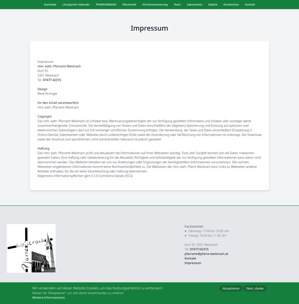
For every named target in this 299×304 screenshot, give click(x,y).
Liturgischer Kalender (76, 4)
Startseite (50, 4)
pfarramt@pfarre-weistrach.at (206, 254)
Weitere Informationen (48, 300)
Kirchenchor (231, 4)
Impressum (193, 263)
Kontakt (250, 4)
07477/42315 (199, 249)
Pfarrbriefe (129, 4)
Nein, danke (255, 291)
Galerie (212, 4)
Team (177, 4)
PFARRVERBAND (106, 4)
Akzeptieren (231, 291)
